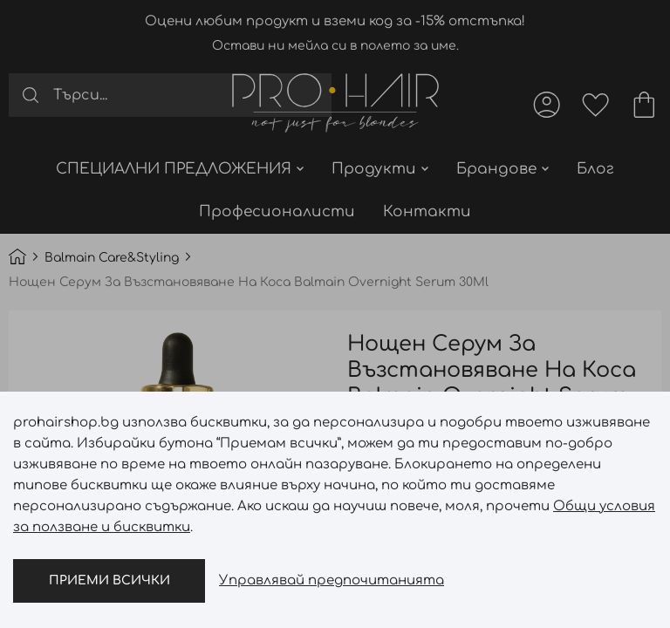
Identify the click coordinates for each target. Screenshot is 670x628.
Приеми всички (109, 580)
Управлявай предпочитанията (331, 580)
